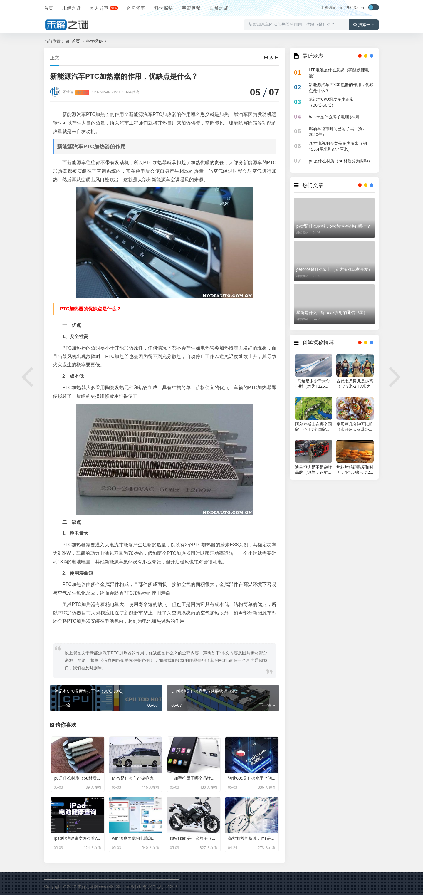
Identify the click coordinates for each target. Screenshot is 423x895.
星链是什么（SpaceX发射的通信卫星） (332, 312)
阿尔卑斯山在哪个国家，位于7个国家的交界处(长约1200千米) (313, 427)
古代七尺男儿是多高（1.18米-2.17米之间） (354, 383)
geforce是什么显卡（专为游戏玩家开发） (334, 269)
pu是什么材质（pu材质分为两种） (340, 161)
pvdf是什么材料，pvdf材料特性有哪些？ (333, 226)
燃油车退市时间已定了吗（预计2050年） (337, 131)
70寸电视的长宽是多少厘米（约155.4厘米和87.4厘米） (338, 146)
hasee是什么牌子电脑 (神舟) (335, 117)
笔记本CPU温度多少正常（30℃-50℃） (331, 102)
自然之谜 (218, 8)
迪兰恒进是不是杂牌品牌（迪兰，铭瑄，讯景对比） (313, 469)
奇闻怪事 (136, 8)
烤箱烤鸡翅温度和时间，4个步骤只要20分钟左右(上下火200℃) (354, 469)
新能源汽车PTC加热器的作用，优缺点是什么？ (341, 87)
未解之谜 (71, 8)
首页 (48, 8)
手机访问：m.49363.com (343, 7)
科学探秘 (163, 8)
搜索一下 (364, 24)
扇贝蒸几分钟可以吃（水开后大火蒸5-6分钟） (354, 427)
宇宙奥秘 (191, 8)
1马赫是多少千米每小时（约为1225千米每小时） (312, 383)
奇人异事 (99, 8)
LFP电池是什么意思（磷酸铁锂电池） (339, 72)
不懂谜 (68, 92)
